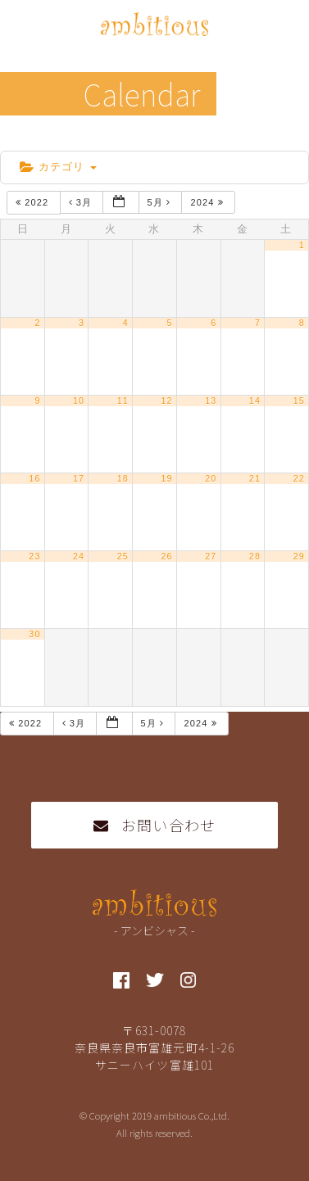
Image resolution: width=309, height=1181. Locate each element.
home (26, 137)
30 (34, 634)
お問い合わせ (154, 824)
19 (166, 478)
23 (34, 556)
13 (210, 400)
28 (255, 556)
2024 (208, 202)
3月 (82, 202)
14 (255, 400)
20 (210, 478)
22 (299, 478)
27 (210, 556)
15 (299, 400)
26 (166, 556)
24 (78, 556)
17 (78, 478)
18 (123, 478)
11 (123, 400)
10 (78, 400)
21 (255, 478)
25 (123, 556)
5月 (161, 202)
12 (166, 400)
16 (34, 478)
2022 (34, 202)
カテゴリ (58, 167)
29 (299, 556)
